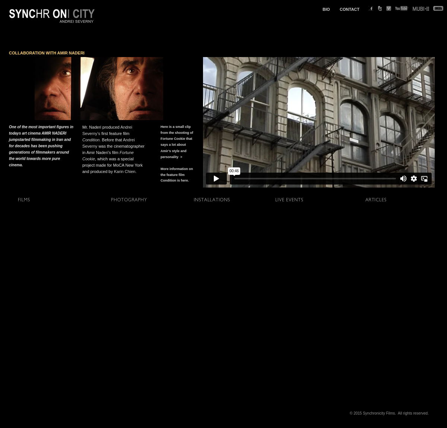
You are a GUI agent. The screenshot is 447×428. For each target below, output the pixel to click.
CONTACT (349, 9)
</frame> (319, 122)
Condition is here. (175, 180)
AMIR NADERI (71, 53)
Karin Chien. (125, 171)
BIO (326, 9)
